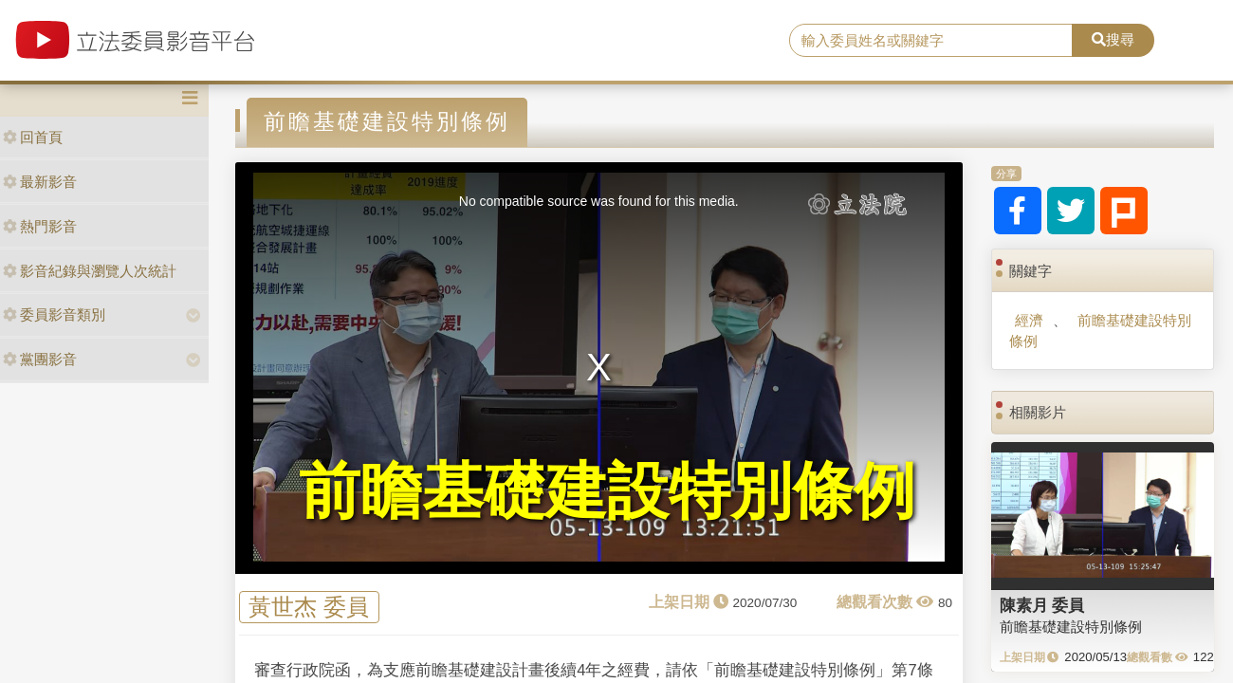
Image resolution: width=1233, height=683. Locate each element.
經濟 (1029, 320)
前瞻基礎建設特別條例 (1099, 330)
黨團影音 (40, 359)
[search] (931, 41)
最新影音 (40, 182)
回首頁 (33, 137)
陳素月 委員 (1042, 605)
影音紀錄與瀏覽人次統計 (89, 271)
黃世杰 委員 (308, 606)
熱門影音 (40, 226)
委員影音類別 (54, 314)
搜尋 (1113, 39)
